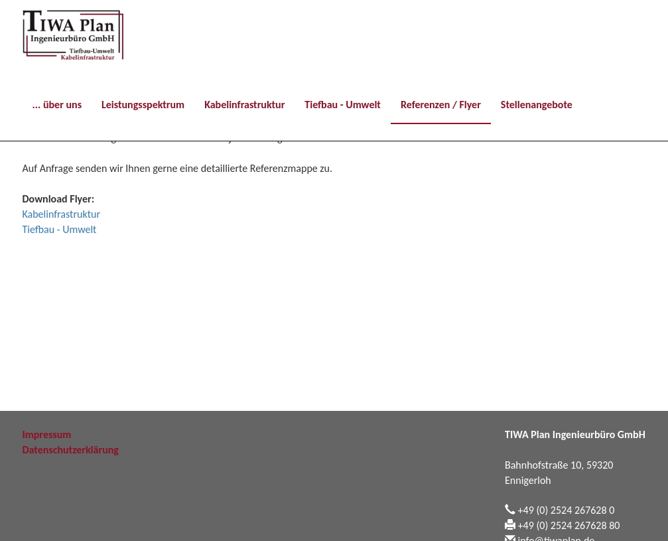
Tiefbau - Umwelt (342, 104)
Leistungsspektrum (142, 104)
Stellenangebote (536, 104)
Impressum (47, 434)
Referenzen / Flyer (441, 104)
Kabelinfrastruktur (244, 104)
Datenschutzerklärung (71, 449)
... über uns (57, 104)
